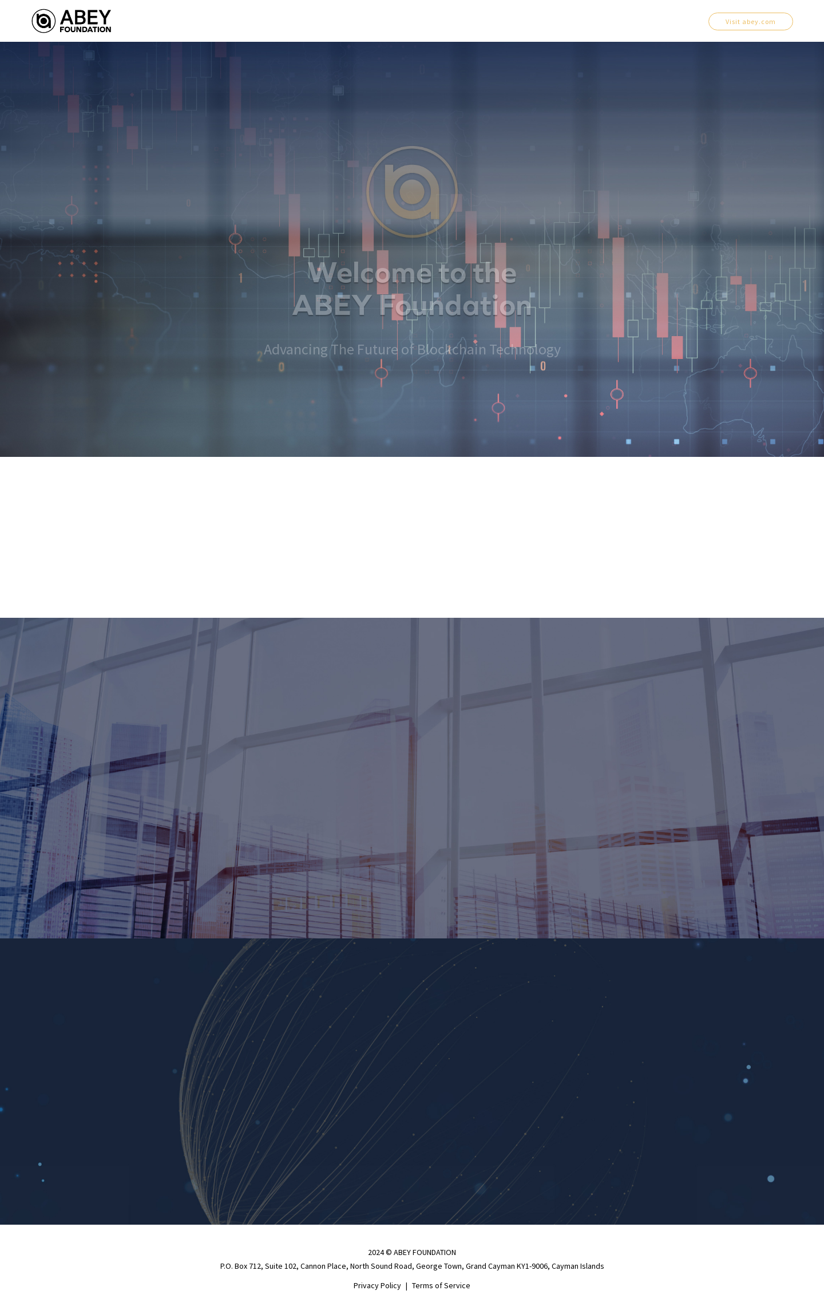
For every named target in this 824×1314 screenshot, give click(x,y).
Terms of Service (441, 1285)
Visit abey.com (751, 21)
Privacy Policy (377, 1285)
